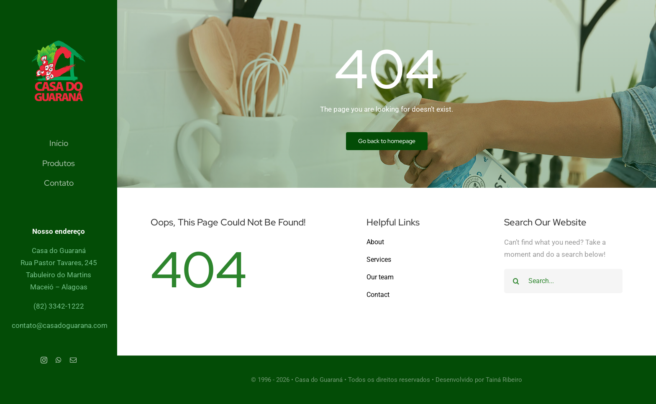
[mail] (73, 360)
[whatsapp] (59, 360)
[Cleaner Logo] (58, 44)
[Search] (516, 281)
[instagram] (44, 360)
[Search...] (563, 281)
